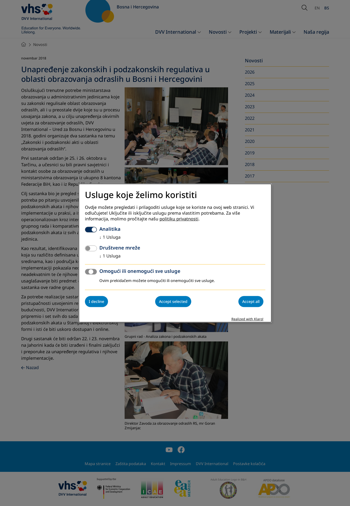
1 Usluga (110, 237)
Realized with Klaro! (247, 319)
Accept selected (173, 301)
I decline (96, 301)
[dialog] (175, 253)
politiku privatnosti (178, 219)
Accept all (251, 301)
